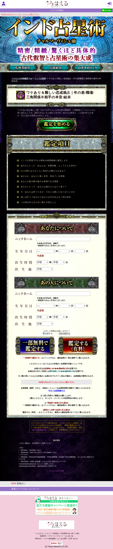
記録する (48, 333)
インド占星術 (40, 79)
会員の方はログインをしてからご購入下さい (20, 14)
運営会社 (38, 538)
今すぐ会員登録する (56, 391)
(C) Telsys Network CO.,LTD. (56, 546)
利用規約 (56, 533)
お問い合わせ (73, 538)
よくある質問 (62, 538)
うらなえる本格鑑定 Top (21, 79)
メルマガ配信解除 (49, 538)
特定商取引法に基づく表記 (70, 533)
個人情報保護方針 (39, 430)
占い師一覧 (69, 536)
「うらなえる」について (42, 533)
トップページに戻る (56, 470)
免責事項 (43, 536)
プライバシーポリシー (55, 536)
